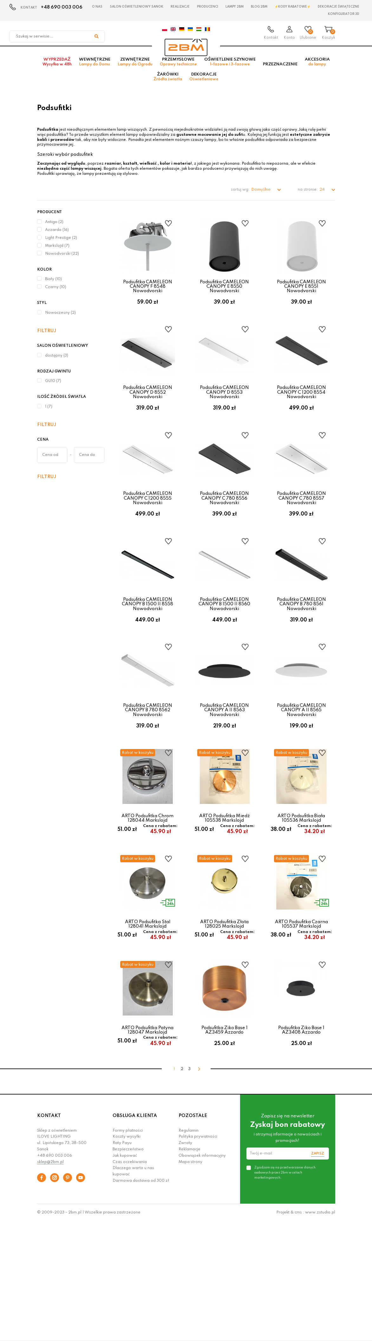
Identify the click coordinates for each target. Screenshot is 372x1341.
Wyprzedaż (57, 70)
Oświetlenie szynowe (230, 70)
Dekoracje (204, 85)
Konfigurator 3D (343, 14)
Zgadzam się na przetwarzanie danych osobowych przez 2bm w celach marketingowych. (285, 1291)
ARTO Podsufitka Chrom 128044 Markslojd (147, 895)
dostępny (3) (56, 364)
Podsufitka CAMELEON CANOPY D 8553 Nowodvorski (224, 414)
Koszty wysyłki (126, 1256)
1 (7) (48, 415)
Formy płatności (128, 1250)
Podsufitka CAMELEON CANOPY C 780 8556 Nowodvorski (224, 534)
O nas (97, 6)
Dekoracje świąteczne (338, 6)
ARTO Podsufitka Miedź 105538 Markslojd (224, 895)
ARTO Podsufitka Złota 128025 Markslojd (224, 1015)
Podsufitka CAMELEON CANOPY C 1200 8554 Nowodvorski (301, 414)
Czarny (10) (55, 296)
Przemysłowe (178, 70)
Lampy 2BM (234, 6)
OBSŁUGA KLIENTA (135, 1235)
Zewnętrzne (135, 70)
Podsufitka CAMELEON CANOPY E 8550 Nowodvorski (224, 295)
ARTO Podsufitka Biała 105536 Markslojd (301, 895)
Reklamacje (189, 1269)
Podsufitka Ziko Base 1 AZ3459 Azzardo (224, 1135)
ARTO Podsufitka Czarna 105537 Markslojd (301, 1015)
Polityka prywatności (198, 1256)
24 (322, 198)
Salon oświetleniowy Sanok (136, 6)
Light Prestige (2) (61, 246)
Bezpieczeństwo (128, 1269)
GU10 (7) (53, 389)
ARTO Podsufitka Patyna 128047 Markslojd (147, 1135)
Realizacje (180, 6)
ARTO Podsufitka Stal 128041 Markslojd (147, 1015)
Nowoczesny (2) (60, 321)
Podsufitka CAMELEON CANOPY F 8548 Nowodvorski (147, 295)
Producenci (207, 6)
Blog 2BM (259, 6)
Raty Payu (122, 1262)
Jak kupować (125, 1275)
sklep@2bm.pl (50, 1281)
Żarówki (167, 85)
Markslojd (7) (57, 254)
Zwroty (185, 1262)
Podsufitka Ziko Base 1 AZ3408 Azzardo (301, 1135)
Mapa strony (190, 1281)
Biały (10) (53, 288)
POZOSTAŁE (193, 1235)
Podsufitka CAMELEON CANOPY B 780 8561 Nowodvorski (301, 654)
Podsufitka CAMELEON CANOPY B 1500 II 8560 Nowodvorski (224, 654)
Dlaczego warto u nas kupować (133, 1290)
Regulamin (189, 1250)
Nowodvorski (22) (62, 262)
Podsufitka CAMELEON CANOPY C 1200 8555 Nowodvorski (147, 534)
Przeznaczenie (280, 72)
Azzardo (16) (57, 238)
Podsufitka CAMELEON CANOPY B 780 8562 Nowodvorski (147, 774)
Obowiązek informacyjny (202, 1275)
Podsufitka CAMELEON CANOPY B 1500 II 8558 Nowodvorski (147, 654)
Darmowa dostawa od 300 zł (141, 1300)
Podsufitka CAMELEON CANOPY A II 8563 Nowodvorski (224, 774)
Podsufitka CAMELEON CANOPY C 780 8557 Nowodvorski (301, 534)
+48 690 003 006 (61, 7)
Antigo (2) (54, 230)
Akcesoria (317, 70)
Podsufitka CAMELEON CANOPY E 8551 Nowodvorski (301, 295)
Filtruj (46, 339)
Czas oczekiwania (130, 1281)
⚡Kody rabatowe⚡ (292, 6)
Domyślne (261, 198)
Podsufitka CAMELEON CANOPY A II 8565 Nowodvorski (301, 774)
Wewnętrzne (94, 70)
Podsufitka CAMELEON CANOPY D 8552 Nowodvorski (147, 414)
